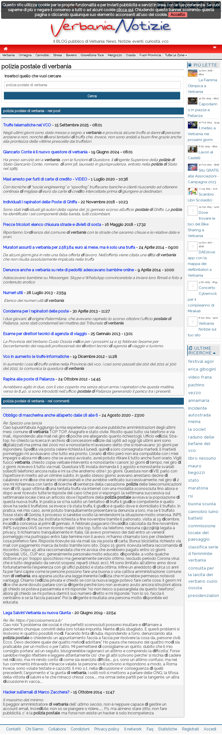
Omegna (25, 55)
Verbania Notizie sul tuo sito (202, 329)
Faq (149, 729)
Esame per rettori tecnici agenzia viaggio (45, 333)
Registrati (190, 729)
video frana (200, 377)
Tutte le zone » (176, 55)
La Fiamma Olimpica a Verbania (202, 86)
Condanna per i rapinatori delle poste (36, 311)
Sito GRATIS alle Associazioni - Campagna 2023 (203, 176)
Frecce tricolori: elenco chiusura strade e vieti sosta (52, 224)
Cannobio (42, 55)
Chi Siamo (34, 729)
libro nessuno (202, 458)
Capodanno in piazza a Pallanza (202, 110)
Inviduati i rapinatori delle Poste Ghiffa (40, 202)
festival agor (201, 361)
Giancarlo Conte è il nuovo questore (45, 152)
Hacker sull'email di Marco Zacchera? (36, 692)
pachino (196, 384)
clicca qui (124, 10)
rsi (190, 496)
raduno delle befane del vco (201, 444)
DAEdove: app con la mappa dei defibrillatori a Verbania (202, 264)
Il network (133, 729)
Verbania (8, 55)
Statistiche (167, 729)
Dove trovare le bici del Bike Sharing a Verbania (201, 224)
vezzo (194, 392)
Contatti (13, 729)
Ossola (131, 55)
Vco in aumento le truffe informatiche (36, 356)
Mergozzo (115, 55)
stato (193, 480)
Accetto (178, 14)
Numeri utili (13, 292)
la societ (197, 429)
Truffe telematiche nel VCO (27, 125)
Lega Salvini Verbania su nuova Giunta (37, 613)
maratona (198, 488)
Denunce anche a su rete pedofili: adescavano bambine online (68, 270)
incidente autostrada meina (199, 415)
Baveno (71, 55)
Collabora (57, 729)
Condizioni (80, 729)
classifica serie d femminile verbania (203, 553)
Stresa (57, 55)
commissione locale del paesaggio (202, 532)
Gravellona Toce (92, 55)
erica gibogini (202, 369)
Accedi (210, 729)
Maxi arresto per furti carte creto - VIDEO (45, 179)
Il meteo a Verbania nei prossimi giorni (202, 134)
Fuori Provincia (150, 55)
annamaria (198, 400)
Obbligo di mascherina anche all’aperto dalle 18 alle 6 (50, 415)
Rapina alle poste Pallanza (28, 379)
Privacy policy (106, 729)
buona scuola (202, 503)
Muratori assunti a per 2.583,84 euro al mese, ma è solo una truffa (69, 247)
